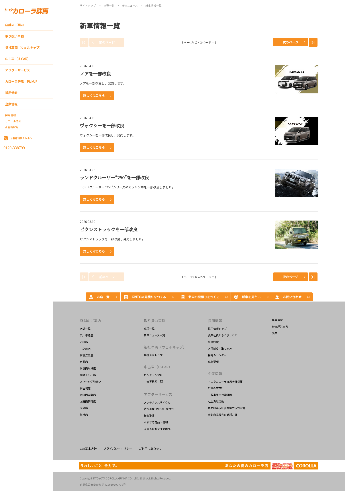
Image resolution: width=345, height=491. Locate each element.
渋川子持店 (86, 335)
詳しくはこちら (94, 95)
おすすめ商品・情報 (156, 422)
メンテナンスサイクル (157, 402)
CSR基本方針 (216, 388)
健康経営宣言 (280, 326)
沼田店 (84, 342)
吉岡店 (84, 361)
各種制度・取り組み (220, 348)
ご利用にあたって (150, 448)
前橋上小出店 (88, 375)
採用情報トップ (217, 328)
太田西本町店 (88, 394)
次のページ (290, 42)
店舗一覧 (85, 328)
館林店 (84, 414)
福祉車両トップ (153, 355)
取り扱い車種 (154, 320)
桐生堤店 (85, 388)
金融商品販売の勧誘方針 (222, 414)
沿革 (274, 333)
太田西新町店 (88, 401)
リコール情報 (13, 121)
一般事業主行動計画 (220, 394)
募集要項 (213, 361)
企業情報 (215, 373)
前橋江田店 (86, 355)
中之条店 (85, 348)
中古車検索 (150, 381)
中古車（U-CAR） (158, 366)
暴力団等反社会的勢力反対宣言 (226, 408)
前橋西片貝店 (88, 368)
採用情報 (10, 115)
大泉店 (84, 408)
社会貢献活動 (216, 401)
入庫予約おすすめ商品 (157, 429)
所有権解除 (11, 127)
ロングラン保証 (153, 375)
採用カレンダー (217, 355)
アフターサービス (158, 394)
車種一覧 (149, 328)
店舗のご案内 (90, 320)
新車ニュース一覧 (154, 335)
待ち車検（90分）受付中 (159, 409)
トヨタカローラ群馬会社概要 (225, 381)
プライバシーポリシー (117, 448)
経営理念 (277, 320)
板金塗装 (149, 415)
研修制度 (213, 342)
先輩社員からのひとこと (222, 335)
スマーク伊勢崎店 (90, 381)
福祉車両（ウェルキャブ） (165, 347)
